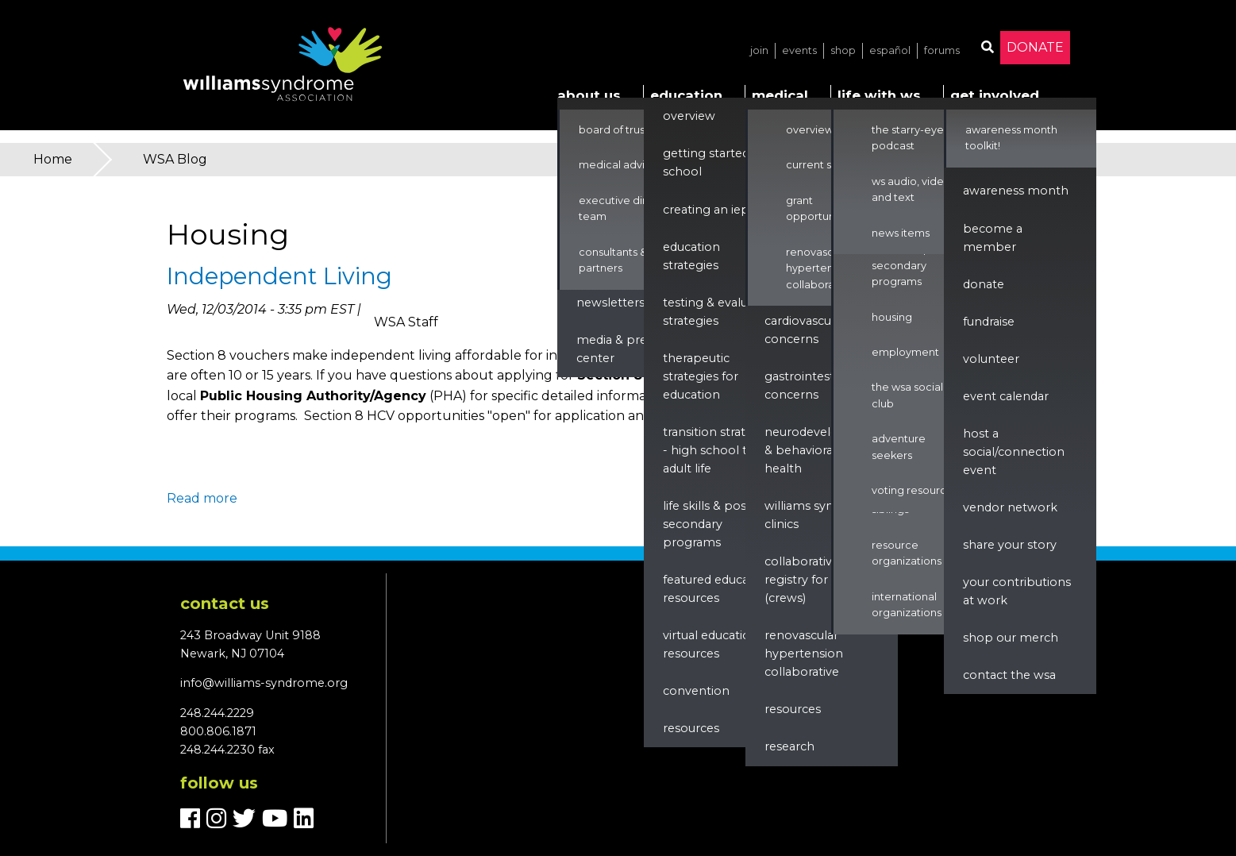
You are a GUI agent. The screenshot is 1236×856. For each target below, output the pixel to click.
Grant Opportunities (821, 208)
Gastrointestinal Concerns (809, 385)
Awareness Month (1016, 190)
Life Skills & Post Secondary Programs (707, 524)
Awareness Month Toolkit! (1011, 138)
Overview (689, 116)
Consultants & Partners (613, 260)
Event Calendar (1006, 396)
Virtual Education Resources (710, 644)
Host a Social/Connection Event (1014, 451)
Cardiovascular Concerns (804, 330)
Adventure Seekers (899, 447)
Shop (843, 50)
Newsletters (610, 302)
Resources (691, 728)
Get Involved (994, 95)
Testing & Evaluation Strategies (720, 311)
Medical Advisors (622, 165)
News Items (901, 233)
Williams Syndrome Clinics (818, 515)
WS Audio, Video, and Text (912, 189)
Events (799, 50)
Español (890, 50)
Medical (780, 95)
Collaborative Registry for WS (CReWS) (805, 579)
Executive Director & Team (631, 208)
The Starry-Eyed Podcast (911, 138)
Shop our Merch (1010, 637)
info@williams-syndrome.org (264, 683)
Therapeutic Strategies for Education (700, 376)
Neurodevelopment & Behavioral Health (822, 450)
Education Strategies (691, 256)
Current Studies (824, 165)
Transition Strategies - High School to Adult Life (719, 450)
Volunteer (991, 359)
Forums (942, 50)
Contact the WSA (1009, 675)
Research (789, 746)
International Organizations (906, 605)
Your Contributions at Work (1017, 591)
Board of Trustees (623, 130)
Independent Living (279, 276)
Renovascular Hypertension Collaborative (820, 268)
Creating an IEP (706, 209)
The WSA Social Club (907, 395)
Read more (202, 498)
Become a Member (992, 238)
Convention (696, 691)
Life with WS (879, 95)
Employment (905, 352)
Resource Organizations (906, 553)
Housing (892, 317)
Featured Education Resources (717, 589)
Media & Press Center (617, 349)
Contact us (224, 603)
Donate (1035, 47)
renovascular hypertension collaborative (803, 653)
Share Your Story (1010, 545)
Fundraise (989, 321)
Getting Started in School (713, 162)
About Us (589, 95)
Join (759, 50)
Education (686, 95)
